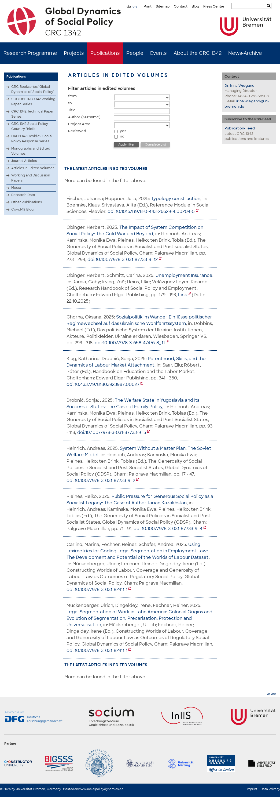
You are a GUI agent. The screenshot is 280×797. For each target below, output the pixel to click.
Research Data (23, 195)
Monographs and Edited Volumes (30, 151)
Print (148, 6)
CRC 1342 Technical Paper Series (32, 114)
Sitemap (163, 6)
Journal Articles (24, 161)
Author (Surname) (84, 117)
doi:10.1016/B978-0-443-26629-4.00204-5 (151, 211)
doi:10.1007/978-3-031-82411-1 (97, 589)
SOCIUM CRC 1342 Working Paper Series (33, 101)
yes (123, 131)
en (134, 7)
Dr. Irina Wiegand (239, 85)
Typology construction (175, 198)
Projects (74, 53)
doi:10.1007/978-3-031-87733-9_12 (122, 259)
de (129, 7)
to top (271, 693)
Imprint (251, 789)
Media (16, 188)
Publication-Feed (239, 128)
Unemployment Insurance (184, 275)
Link (182, 295)
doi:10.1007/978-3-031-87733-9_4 (168, 528)
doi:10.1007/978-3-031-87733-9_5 (111, 432)
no (122, 136)
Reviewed (77, 131)
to (70, 103)
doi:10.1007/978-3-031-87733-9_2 (101, 480)
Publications (105, 53)
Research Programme (30, 53)
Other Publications (26, 202)
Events (158, 53)
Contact (180, 6)
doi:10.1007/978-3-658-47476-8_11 (130, 343)
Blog (195, 6)
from (72, 96)
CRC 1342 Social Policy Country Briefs (29, 126)
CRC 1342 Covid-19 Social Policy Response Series (31, 138)
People (134, 53)
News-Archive (245, 53)
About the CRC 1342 (198, 53)
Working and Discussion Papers (30, 178)
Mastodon (70, 789)
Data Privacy (270, 789)
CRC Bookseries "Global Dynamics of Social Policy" (32, 89)
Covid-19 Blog (22, 209)
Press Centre (213, 6)
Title (72, 110)
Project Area (79, 124)
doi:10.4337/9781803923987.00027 (103, 384)
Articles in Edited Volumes (32, 168)
